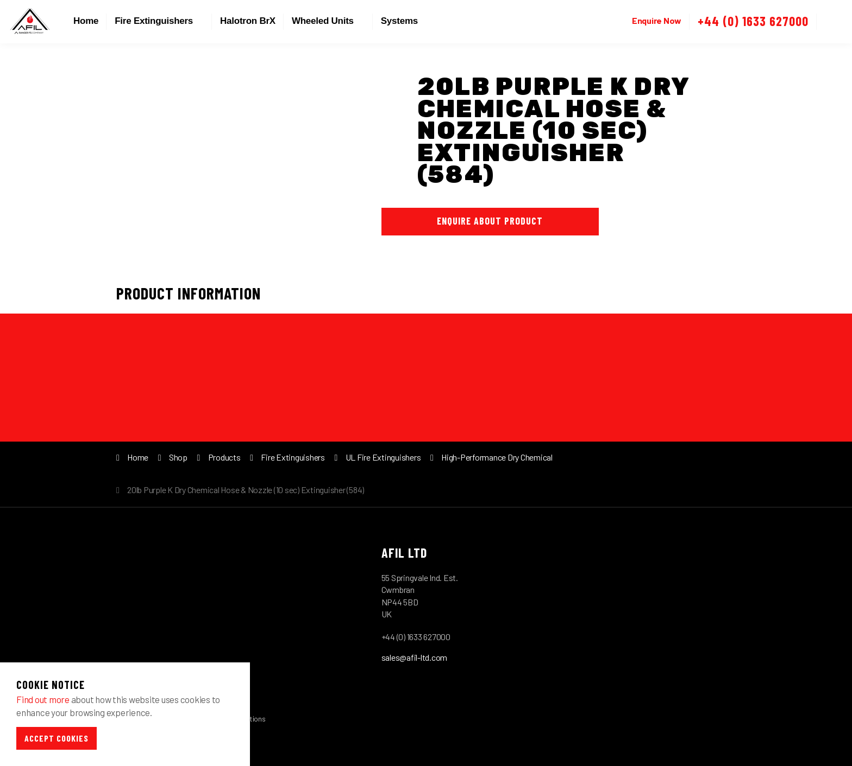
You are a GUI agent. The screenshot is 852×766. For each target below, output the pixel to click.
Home (85, 21)
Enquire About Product (490, 221)
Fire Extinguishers (154, 21)
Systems (399, 21)
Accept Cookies (56, 738)
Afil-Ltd (30, 21)
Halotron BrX (247, 21)
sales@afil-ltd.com (414, 657)
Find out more (43, 699)
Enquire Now (656, 20)
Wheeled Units (323, 21)
